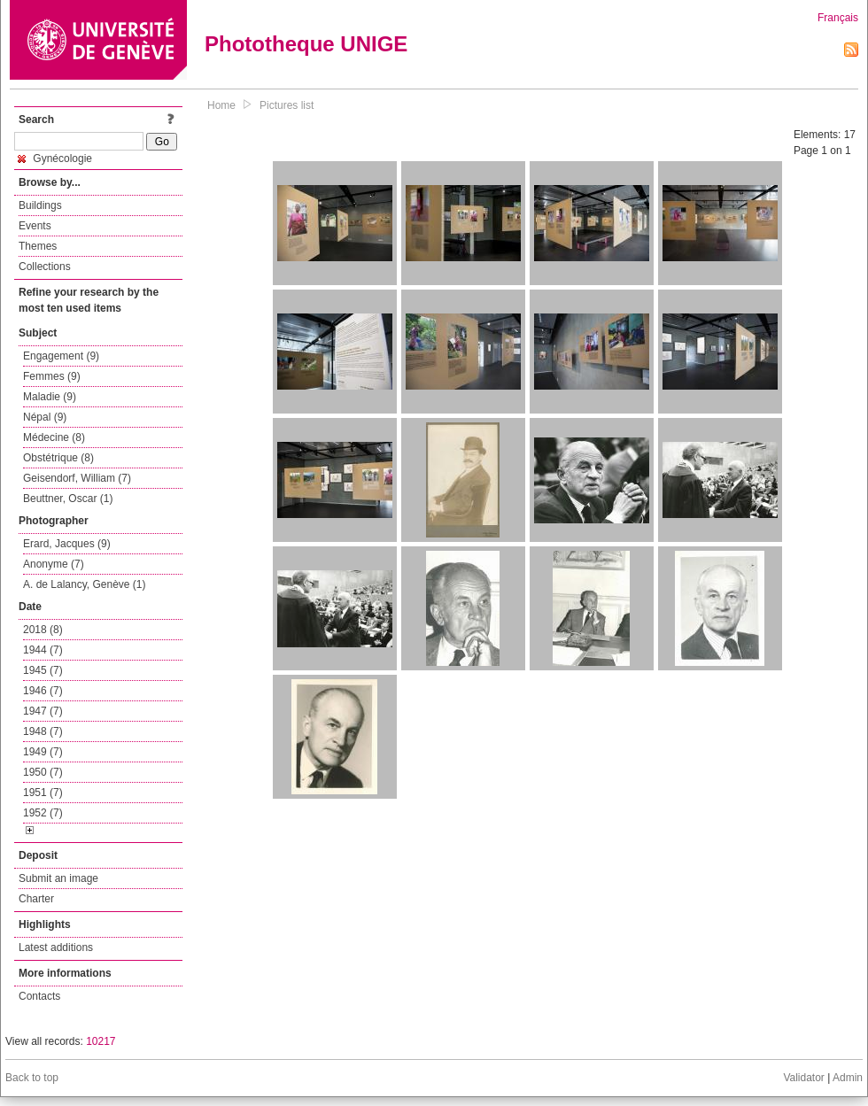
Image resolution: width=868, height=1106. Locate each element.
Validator (803, 1077)
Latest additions (56, 947)
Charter (36, 899)
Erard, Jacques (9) (67, 544)
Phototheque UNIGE (306, 44)
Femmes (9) (52, 376)
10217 (100, 1041)
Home (221, 105)
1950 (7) (43, 772)
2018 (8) (43, 629)
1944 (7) (43, 650)
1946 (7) (43, 690)
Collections (45, 266)
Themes (38, 246)
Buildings (40, 205)
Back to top (31, 1077)
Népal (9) (44, 417)
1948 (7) (43, 731)
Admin (848, 1077)
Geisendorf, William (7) (77, 478)
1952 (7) (43, 813)
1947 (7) (43, 711)
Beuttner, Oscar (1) (67, 498)
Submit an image (58, 878)
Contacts (39, 996)
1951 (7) (43, 792)
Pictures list (287, 105)
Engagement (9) (61, 356)
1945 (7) (43, 670)
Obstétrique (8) (58, 458)
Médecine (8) (54, 437)
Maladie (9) (49, 397)
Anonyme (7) (53, 564)
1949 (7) (43, 752)
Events (35, 226)
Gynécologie (55, 158)
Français (838, 18)
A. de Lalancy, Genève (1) (84, 584)
